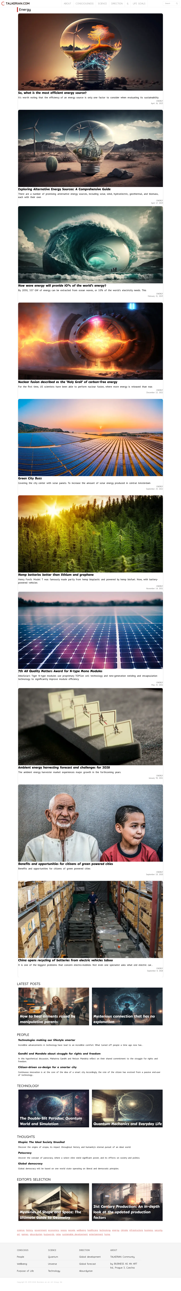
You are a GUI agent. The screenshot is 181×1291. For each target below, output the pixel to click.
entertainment (96, 1234)
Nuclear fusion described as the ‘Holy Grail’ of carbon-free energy (67, 382)
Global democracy (30, 1164)
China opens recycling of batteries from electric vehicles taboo (65, 960)
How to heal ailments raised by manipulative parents (47, 1019)
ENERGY (160, 101)
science (20, 1230)
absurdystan (36, 1234)
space (64, 1230)
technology (105, 1230)
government (40, 1230)
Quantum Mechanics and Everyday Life (127, 1124)
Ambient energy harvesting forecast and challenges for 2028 (64, 767)
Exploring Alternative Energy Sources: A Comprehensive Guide (64, 189)
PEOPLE (23, 1035)
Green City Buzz (30, 478)
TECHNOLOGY (28, 1086)
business (148, 1230)
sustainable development (75, 1234)
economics (53, 1230)
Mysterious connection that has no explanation (124, 1019)
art (18, 1234)
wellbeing (81, 1230)
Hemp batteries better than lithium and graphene (56, 575)
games (24, 1234)
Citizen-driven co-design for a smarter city (47, 1067)
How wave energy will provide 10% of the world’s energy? (62, 285)
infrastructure (136, 1230)
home (107, 1234)
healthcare (92, 1230)
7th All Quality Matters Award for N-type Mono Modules (60, 671)
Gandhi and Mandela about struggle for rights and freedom (59, 1054)
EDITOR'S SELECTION (34, 1179)
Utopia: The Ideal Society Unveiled (41, 1142)
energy (115, 1230)
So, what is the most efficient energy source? (52, 93)
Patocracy (24, 1153)
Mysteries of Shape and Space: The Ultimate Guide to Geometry (50, 1214)
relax (58, 1234)
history (29, 1230)
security (158, 1230)
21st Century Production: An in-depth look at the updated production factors (126, 1212)
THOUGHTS (26, 1137)
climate (124, 1230)
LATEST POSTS (28, 984)
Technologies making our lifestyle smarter (46, 1040)
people (71, 1230)
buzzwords (49, 1234)
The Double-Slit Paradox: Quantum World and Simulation (51, 1121)
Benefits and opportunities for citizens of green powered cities (65, 864)
